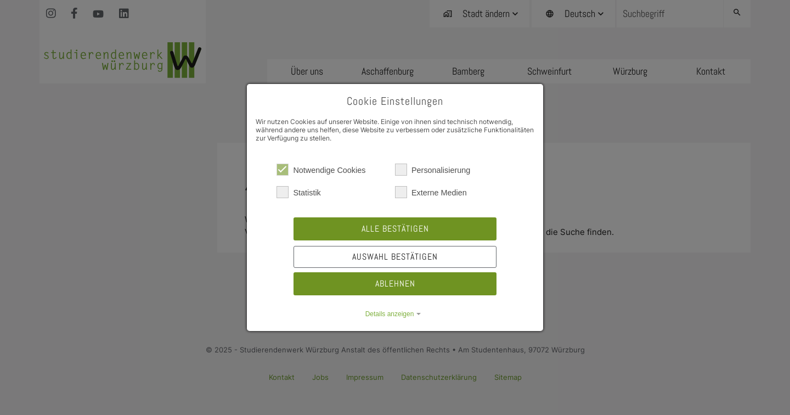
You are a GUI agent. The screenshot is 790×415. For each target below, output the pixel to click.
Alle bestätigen (395, 228)
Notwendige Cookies (320, 170)
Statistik (298, 192)
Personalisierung (432, 170)
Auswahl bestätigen (395, 256)
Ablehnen (395, 283)
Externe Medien (431, 192)
